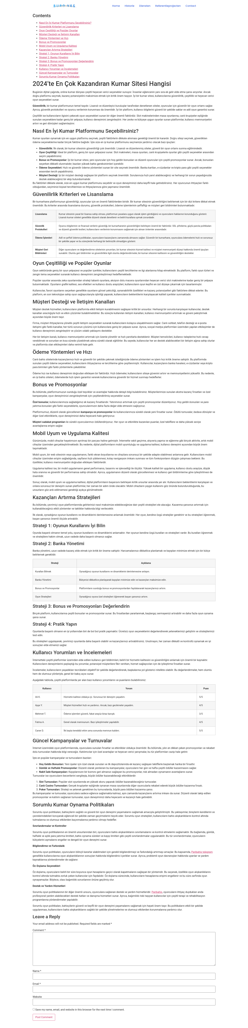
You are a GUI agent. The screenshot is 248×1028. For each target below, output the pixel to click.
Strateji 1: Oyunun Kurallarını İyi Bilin (59, 53)
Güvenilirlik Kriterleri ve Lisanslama (59, 26)
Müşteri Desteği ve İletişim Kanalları (59, 34)
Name (37, 971)
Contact (190, 6)
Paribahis (156, 892)
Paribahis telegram (202, 852)
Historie (129, 6)
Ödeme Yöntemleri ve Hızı (53, 38)
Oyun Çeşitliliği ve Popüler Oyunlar (58, 30)
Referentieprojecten (168, 6)
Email (37, 984)
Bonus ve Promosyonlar (52, 42)
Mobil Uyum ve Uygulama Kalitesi (58, 45)
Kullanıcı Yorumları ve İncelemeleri (58, 68)
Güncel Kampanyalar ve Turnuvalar (59, 72)
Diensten (145, 6)
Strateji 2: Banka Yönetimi (53, 57)
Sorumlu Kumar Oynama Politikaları (59, 76)
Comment (39, 930)
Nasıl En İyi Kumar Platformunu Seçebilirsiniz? (65, 22)
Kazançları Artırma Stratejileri (55, 49)
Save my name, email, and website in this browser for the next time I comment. (80, 1009)
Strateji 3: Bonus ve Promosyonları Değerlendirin (66, 61)
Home (116, 6)
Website (37, 997)
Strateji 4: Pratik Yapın (51, 65)
